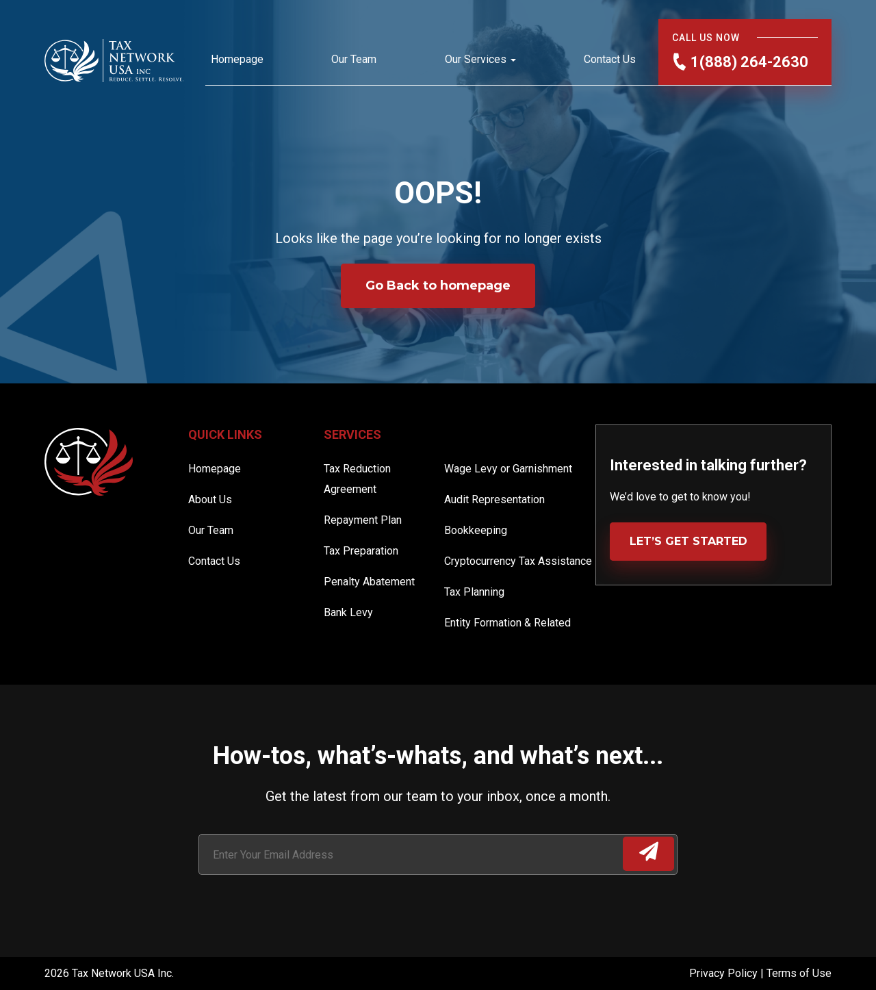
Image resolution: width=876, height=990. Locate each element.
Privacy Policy (724, 973)
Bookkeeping (475, 530)
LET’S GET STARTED (688, 541)
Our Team (353, 59)
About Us (210, 499)
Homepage (237, 59)
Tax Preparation (361, 550)
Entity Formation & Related (507, 622)
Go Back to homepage (438, 285)
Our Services (475, 59)
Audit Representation (494, 499)
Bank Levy (348, 612)
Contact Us (610, 59)
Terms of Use (799, 973)
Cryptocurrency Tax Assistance (518, 561)
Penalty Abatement (369, 581)
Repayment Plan (363, 519)
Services (352, 434)
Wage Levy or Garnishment (508, 468)
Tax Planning (474, 591)
